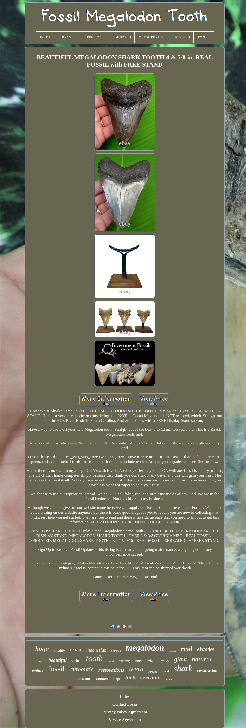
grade (169, 679)
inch (130, 678)
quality (59, 650)
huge (42, 648)
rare (138, 661)
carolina (153, 671)
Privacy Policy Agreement (124, 712)
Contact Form (124, 704)
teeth (136, 669)
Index (125, 696)
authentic (81, 669)
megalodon (145, 647)
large (116, 679)
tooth (94, 658)
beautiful (58, 660)
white (151, 660)
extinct (37, 670)
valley (165, 661)
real (186, 648)
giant (180, 659)
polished (116, 650)
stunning (101, 679)
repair (75, 649)
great (111, 661)
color (76, 660)
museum (84, 679)
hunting (124, 661)
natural (201, 659)
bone (41, 661)
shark (183, 668)
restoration (207, 670)
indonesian (96, 649)
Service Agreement (124, 719)
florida (172, 651)
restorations (111, 670)
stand (165, 671)
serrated (150, 677)
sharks (205, 649)
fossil (56, 668)
